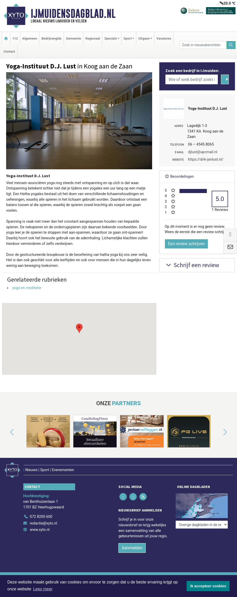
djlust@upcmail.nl (202, 152)
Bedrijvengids (51, 38)
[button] (79, 334)
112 (15, 38)
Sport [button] (127, 38)
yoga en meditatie (26, 288)
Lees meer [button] (43, 589)
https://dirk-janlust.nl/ (205, 159)
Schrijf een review (192, 265)
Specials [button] (110, 38)
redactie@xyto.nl (43, 523)
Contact (9, 51)
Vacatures (163, 38)
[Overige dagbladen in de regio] (202, 525)
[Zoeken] (231, 45)
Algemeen (29, 38)
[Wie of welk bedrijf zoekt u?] (191, 79)
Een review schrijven (186, 243)
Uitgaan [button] (144, 38)
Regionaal (92, 38)
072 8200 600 (41, 517)
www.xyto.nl (40, 530)
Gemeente (73, 38)
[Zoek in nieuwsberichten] (203, 45)
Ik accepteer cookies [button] (208, 586)
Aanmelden (132, 547)
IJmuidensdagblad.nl (73, 13)
